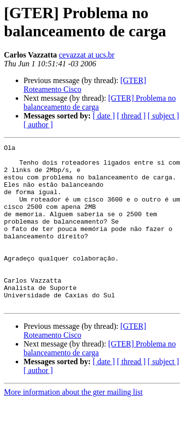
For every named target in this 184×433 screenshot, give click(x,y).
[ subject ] (163, 116)
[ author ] (38, 124)
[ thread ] (131, 116)
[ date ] (104, 116)
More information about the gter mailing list (73, 424)
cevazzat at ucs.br (86, 55)
